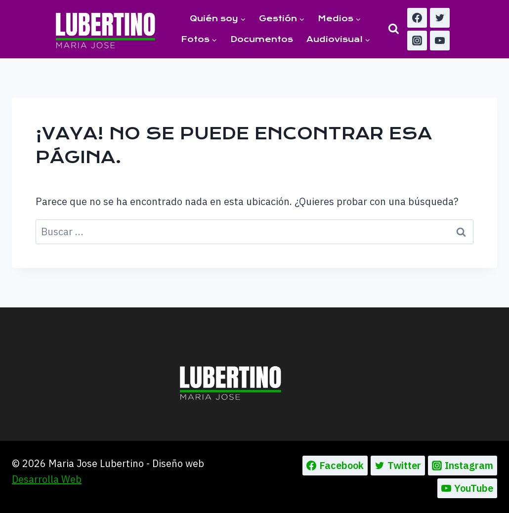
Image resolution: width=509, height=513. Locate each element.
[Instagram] (417, 40)
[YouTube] (440, 40)
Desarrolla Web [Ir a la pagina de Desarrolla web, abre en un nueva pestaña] (47, 479)
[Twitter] (440, 18)
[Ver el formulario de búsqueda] (393, 29)
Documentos (261, 39)
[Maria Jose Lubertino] (105, 28)
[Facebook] (417, 18)
